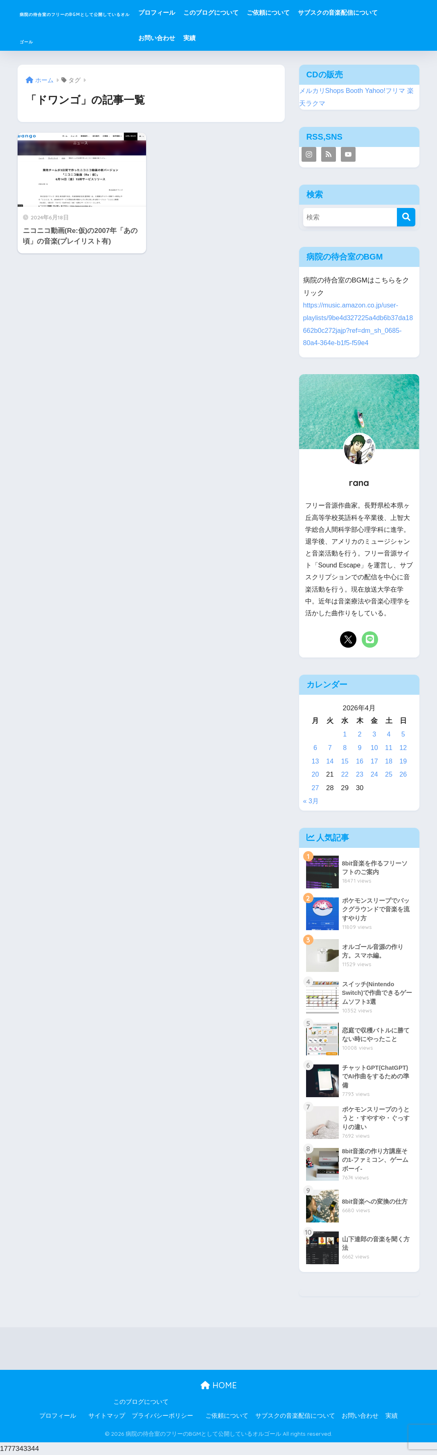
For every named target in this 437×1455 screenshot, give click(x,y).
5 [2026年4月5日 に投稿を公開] (403, 734)
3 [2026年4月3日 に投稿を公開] (374, 734)
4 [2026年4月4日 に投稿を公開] (388, 734)
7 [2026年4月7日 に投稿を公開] (330, 748)
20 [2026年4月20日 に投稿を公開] (315, 774)
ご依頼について (341, 12)
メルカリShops (323, 91)
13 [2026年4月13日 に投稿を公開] (315, 761)
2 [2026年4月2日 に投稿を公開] (359, 734)
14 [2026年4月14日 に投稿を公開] (330, 761)
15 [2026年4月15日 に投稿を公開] (345, 761)
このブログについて (283, 12)
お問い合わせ (317, 37)
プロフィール (229, 12)
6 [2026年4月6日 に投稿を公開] (315, 748)
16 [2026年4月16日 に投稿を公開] (359, 761)
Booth (357, 91)
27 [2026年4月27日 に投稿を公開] (315, 788)
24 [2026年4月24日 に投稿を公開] (374, 774)
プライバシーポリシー (162, 1415)
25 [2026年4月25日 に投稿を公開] (388, 774)
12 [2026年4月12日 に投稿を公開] (403, 748)
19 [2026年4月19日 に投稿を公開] (403, 761)
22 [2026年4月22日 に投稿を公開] (345, 774)
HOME (218, 1385)
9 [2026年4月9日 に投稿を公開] (359, 748)
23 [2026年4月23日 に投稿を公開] (359, 774)
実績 (350, 37)
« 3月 (311, 801)
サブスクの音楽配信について (251, 37)
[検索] (406, 217)
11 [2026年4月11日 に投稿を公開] (388, 748)
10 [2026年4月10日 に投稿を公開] (374, 748)
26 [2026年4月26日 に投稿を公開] (403, 774)
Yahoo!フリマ (389, 91)
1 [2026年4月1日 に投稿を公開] (344, 734)
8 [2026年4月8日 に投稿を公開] (344, 748)
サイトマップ (106, 1415)
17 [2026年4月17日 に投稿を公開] (374, 761)
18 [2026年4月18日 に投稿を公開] (388, 761)
